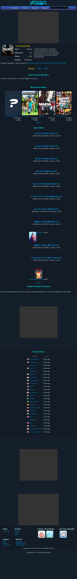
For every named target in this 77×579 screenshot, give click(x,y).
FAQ (4, 542)
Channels (17, 531)
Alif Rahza (32, 410)
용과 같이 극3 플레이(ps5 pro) (46, 171)
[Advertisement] (38, 27)
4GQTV (31, 386)
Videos (39, 68)
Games (46, 68)
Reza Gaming (33, 377)
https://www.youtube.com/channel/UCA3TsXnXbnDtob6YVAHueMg (47, 63)
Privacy (5, 543)
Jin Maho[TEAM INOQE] (35, 428)
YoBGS (31, 416)
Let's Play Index (20, 545)
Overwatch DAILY (34, 362)
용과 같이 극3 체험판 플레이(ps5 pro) (46, 184)
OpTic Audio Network (35, 431)
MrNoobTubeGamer (34, 407)
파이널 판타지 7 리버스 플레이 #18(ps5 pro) (46, 258)
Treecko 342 (32, 365)
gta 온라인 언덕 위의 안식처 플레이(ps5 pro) (46, 196)
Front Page (6, 531)
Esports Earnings (21, 543)
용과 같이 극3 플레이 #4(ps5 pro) (46, 133)
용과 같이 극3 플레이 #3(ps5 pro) (46, 146)
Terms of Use (7, 545)
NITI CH (31, 368)
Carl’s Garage (33, 383)
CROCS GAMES (33, 401)
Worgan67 (32, 404)
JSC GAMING (33, 413)
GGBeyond (19, 542)
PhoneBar (32, 398)
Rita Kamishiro (33, 392)
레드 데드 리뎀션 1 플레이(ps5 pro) (46, 209)
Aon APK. (31, 395)
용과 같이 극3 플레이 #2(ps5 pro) (46, 159)
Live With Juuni (33, 371)
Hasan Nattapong (34, 359)
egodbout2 (32, 425)
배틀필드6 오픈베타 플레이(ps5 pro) (46, 222)
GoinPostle (32, 389)
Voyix (30, 422)
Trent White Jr (33, 420)
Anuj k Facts (32, 374)
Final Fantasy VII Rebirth (37, 279)
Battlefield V (40, 232)
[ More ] (38, 122)
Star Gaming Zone (34, 380)
